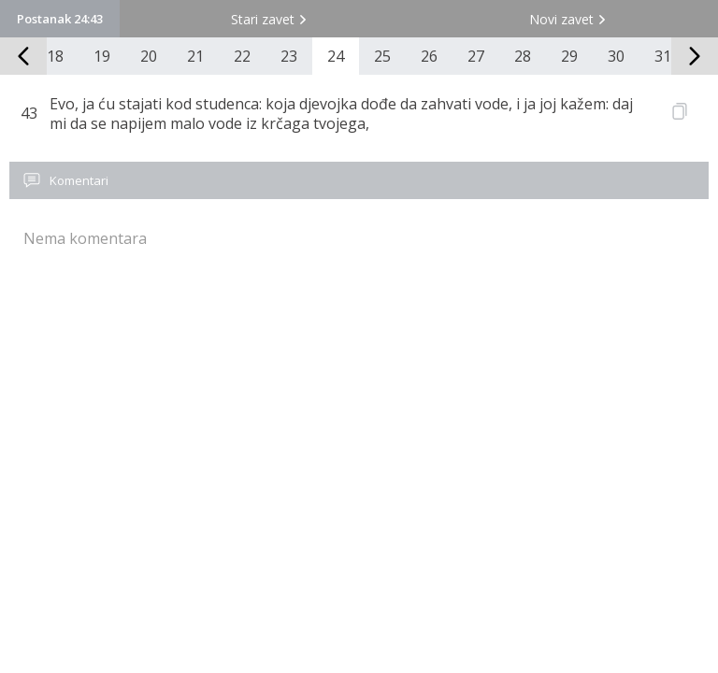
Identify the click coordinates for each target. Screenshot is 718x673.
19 (101, 56)
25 (382, 56)
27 (475, 56)
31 (662, 56)
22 (242, 56)
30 (616, 56)
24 (335, 56)
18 (55, 56)
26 (429, 56)
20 (148, 56)
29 (569, 56)
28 (522, 56)
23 (288, 56)
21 (195, 56)
